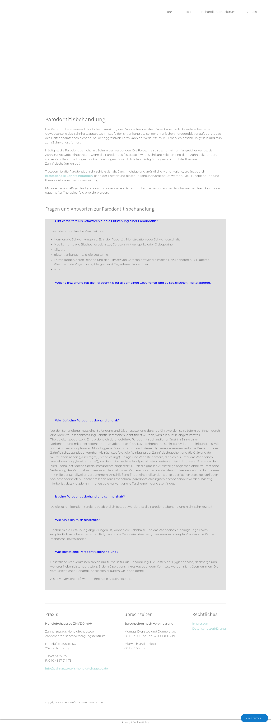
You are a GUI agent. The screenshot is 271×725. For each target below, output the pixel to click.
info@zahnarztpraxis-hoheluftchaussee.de (76, 668)
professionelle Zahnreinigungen (69, 176)
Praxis (187, 11)
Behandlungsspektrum (218, 11)
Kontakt (251, 11)
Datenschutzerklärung (209, 628)
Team (168, 11)
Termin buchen (254, 718)
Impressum (200, 623)
